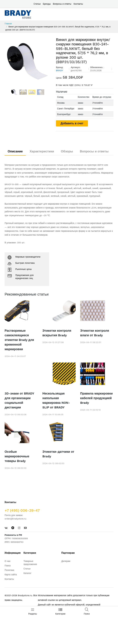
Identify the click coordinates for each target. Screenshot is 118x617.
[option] (28, 61)
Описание (15, 151)
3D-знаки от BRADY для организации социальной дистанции (19, 400)
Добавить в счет (72, 123)
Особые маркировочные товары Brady (17, 456)
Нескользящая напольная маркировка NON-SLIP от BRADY (56, 400)
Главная (8, 24)
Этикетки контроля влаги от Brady (94, 333)
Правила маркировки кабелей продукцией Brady (96, 398)
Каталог (27, 573)
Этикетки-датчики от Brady (58, 454)
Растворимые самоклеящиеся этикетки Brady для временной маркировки (19, 340)
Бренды (47, 4)
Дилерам (65, 561)
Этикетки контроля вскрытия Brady (56, 333)
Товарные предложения (30, 562)
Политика (9, 570)
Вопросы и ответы (62, 4)
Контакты (78, 4)
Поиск (8, 565)
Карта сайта (11, 574)
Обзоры (67, 151)
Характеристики (42, 151)
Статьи (37, 4)
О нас (7, 561)
